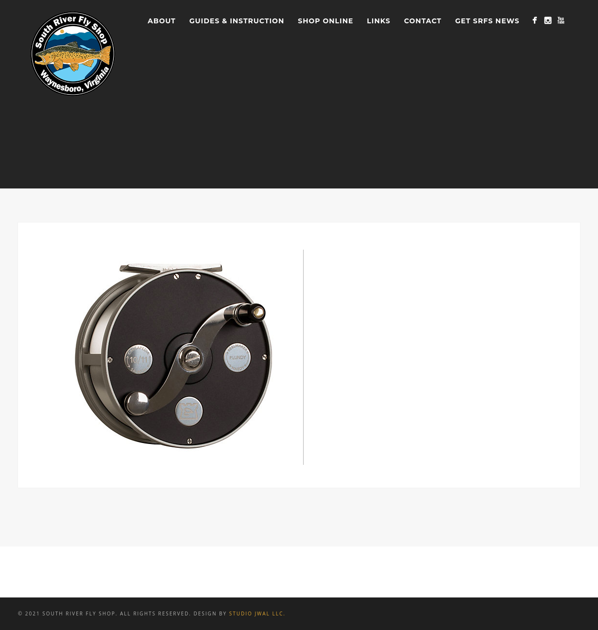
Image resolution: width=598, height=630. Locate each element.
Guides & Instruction (236, 21)
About (162, 21)
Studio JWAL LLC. (257, 613)
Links (378, 21)
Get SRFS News (487, 21)
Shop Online (325, 21)
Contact (423, 21)
